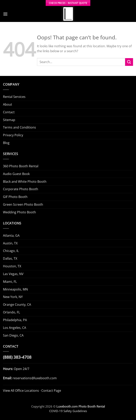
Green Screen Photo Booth (23, 204)
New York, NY (13, 297)
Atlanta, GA (11, 235)
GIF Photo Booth (15, 197)
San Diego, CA (13, 335)
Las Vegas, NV (13, 274)
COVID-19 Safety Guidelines (68, 411)
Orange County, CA (17, 304)
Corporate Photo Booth (20, 189)
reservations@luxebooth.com (35, 378)
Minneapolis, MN (15, 289)
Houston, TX (12, 266)
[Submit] (129, 62)
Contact (9, 112)
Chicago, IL (11, 251)
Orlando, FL (11, 312)
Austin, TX (10, 243)
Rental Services (14, 97)
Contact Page (51, 390)
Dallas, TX (10, 258)
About (7, 104)
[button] (5, 14)
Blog (6, 143)
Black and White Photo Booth (24, 181)
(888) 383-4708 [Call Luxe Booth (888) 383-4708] (17, 357)
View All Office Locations (21, 390)
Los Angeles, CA (14, 327)
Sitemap (9, 120)
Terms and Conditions (19, 127)
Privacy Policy (13, 135)
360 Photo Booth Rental (20, 166)
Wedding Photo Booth (19, 212)
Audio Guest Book (16, 174)
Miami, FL (10, 281)
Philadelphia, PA (15, 320)
